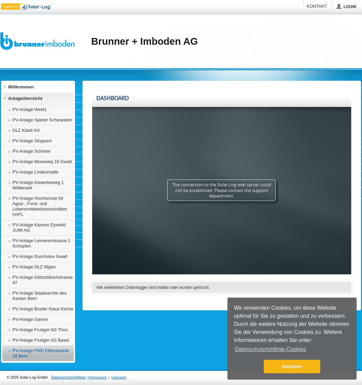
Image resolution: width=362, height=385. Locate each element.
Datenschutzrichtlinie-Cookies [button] (270, 349)
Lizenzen (118, 377)
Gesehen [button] (292, 366)
